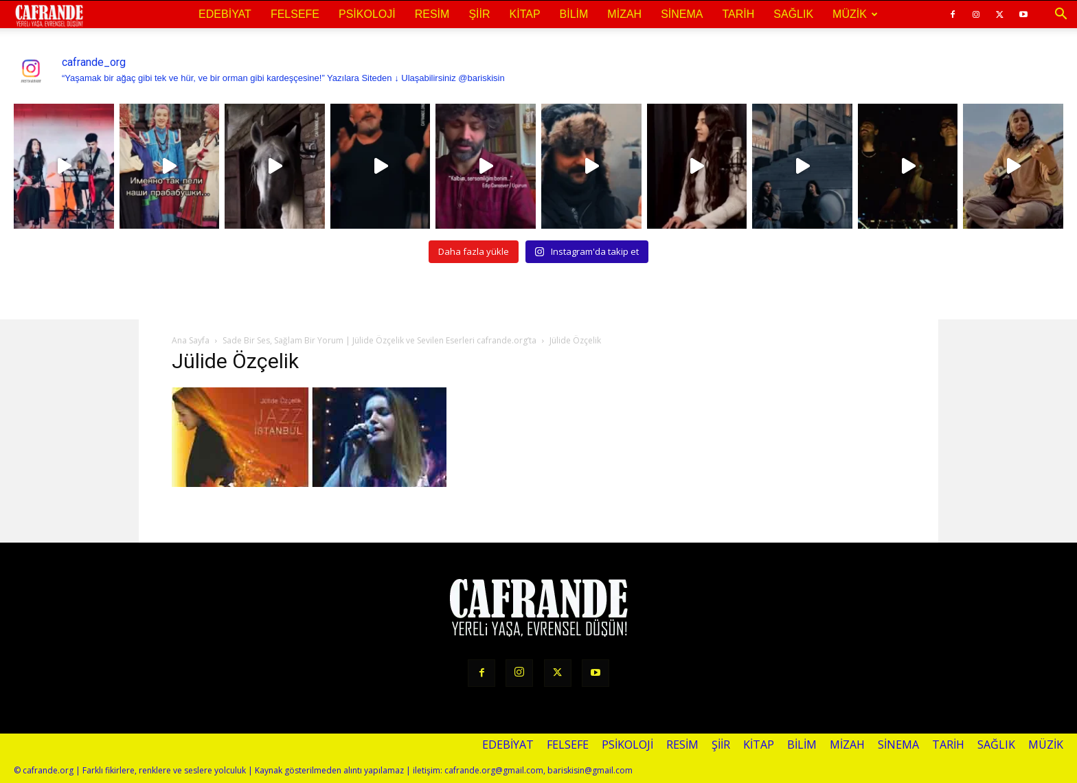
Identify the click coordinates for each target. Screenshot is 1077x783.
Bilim (574, 14)
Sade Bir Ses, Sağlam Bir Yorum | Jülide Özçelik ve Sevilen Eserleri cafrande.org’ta (379, 340)
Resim (432, 14)
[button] (1060, 14)
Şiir (479, 14)
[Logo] (49, 15)
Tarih (738, 14)
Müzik (855, 14)
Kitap (525, 14)
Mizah (624, 14)
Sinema (682, 14)
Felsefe (295, 14)
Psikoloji (367, 14)
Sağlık (793, 14)
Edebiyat (225, 14)
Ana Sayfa (190, 340)
